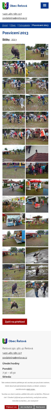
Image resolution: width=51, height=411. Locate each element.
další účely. (31, 389)
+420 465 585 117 (12, 13)
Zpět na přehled (15, 321)
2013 (14, 39)
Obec (13, 25)
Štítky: (6, 39)
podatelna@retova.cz (14, 18)
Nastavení (40, 407)
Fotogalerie (24, 25)
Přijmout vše (11, 407)
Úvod (5, 25)
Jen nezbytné (26, 407)
